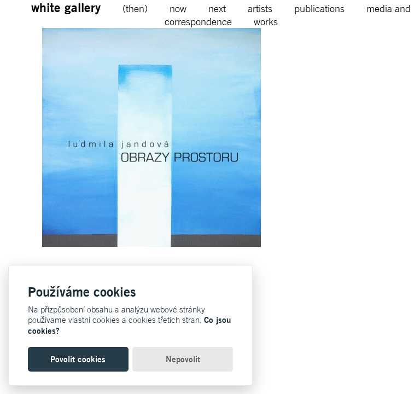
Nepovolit (183, 359)
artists (260, 8)
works (266, 21)
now (178, 8)
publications (319, 8)
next (217, 8)
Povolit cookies (78, 359)
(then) (135, 8)
